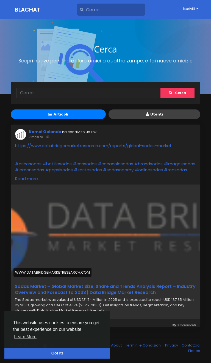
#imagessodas (179, 164)
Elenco (194, 350)
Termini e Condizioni (143, 345)
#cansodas (85, 164)
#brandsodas (148, 164)
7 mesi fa (36, 137)
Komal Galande (45, 131)
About (117, 345)
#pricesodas (28, 164)
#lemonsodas (29, 170)
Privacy (172, 345)
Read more (26, 179)
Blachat (27, 9)
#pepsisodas (59, 170)
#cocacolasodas (115, 164)
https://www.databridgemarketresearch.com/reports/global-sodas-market (93, 145)
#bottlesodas (57, 164)
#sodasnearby (118, 170)
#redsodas (175, 170)
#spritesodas (88, 170)
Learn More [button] (25, 336)
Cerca (177, 92)
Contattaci (191, 345)
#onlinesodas (149, 170)
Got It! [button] (57, 353)
